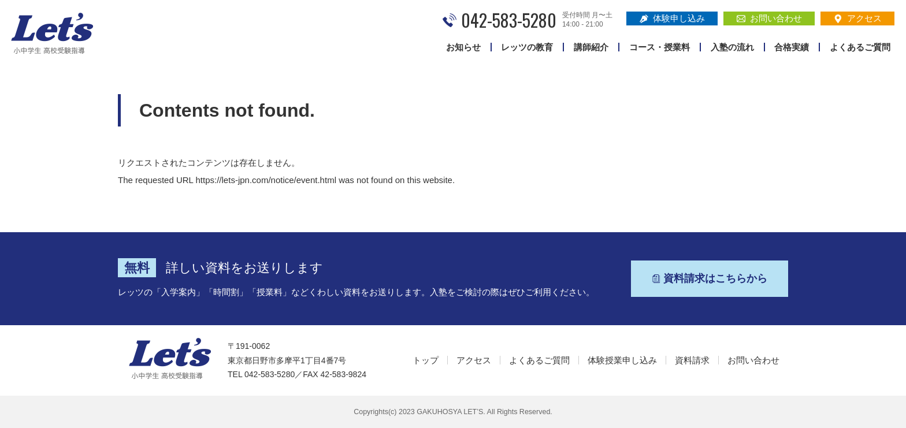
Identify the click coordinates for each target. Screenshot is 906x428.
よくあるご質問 (860, 47)
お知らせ (463, 47)
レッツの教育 (527, 47)
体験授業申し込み (622, 360)
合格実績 (791, 47)
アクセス (858, 18)
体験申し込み (672, 18)
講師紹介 (591, 47)
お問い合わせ (769, 18)
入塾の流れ (732, 47)
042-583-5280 (508, 20)
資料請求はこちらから (709, 278)
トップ (426, 360)
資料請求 (692, 360)
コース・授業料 (659, 47)
